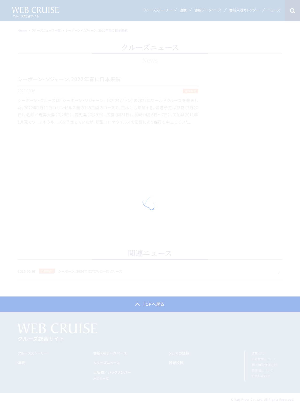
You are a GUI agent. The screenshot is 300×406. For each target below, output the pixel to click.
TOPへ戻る (153, 304)
